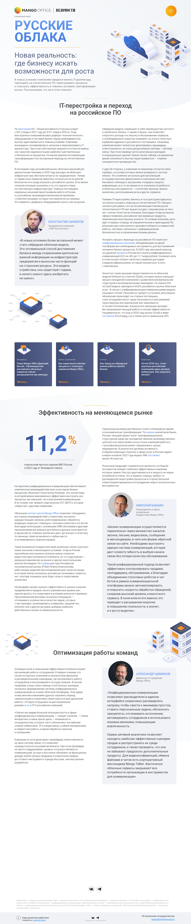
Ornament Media (39, 920)
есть (17, 705)
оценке (160, 432)
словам (36, 563)
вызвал (131, 252)
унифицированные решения (128, 242)
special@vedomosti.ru (163, 919)
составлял (118, 316)
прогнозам (15, 128)
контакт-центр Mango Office (33, 513)
